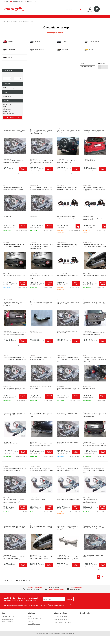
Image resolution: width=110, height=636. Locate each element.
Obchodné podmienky (61, 616)
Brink (7, 107)
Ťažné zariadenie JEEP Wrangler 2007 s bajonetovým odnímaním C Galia (41, 303)
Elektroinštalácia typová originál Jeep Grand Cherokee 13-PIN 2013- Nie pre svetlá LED (94, 189)
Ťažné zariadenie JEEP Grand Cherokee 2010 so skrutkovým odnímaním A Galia (94, 245)
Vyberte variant (22, 168)
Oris (7, 111)
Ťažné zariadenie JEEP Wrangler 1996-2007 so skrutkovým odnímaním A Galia (14, 358)
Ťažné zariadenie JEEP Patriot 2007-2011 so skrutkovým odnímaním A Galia (14, 188)
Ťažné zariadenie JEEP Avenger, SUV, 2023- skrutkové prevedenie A (67, 414)
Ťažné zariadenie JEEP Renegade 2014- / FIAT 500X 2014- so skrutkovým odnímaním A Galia (41, 246)
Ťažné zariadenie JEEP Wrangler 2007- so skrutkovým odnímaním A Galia (68, 131)
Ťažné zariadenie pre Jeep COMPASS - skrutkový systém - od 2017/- (94, 131)
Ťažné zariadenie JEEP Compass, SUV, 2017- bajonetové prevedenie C (67, 469)
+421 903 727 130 (32, 1)
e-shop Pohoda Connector (58, 633)
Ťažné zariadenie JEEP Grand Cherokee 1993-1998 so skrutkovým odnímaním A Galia (68, 359)
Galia (8, 109)
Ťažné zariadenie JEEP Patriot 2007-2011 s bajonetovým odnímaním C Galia (14, 414)
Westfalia (9, 113)
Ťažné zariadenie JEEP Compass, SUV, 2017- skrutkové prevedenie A (14, 245)
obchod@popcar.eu (18, 1)
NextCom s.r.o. (70, 633)
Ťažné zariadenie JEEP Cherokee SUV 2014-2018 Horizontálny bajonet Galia (94, 527)
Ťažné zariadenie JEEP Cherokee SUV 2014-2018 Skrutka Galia (40, 358)
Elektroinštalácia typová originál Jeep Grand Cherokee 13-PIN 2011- (67, 245)
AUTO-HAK (9, 105)
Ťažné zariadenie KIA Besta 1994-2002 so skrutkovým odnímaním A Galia (14, 131)
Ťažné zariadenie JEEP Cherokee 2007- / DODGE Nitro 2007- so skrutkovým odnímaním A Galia (94, 414)
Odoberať (69, 599)
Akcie (8, 96)
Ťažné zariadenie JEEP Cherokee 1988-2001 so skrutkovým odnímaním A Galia (94, 303)
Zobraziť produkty (12, 117)
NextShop (48, 633)
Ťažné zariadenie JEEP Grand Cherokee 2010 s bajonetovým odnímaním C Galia (41, 527)
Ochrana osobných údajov (62, 622)
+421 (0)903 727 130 (34, 618)
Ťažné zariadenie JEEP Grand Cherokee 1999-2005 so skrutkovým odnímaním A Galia (41, 414)
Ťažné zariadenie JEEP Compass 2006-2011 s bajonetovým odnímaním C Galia (41, 469)
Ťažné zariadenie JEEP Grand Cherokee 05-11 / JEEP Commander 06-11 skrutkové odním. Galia (41, 131)
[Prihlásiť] (89, 9)
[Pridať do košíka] (78, 226)
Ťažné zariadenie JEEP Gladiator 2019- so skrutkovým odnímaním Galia (15, 469)
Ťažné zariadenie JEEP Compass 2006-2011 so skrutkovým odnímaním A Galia (41, 188)
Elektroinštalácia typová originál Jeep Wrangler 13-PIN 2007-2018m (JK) (67, 188)
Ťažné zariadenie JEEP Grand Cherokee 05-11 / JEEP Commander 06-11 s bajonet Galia (14, 303)
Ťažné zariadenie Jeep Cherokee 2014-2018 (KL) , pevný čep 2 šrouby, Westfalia (67, 527)
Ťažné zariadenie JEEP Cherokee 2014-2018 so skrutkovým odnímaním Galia (14, 527)
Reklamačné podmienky (61, 619)
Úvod (7, 1)
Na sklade (9, 88)
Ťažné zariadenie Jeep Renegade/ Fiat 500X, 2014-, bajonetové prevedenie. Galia (93, 470)
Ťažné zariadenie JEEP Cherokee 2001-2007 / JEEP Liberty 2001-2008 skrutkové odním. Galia (94, 359)
